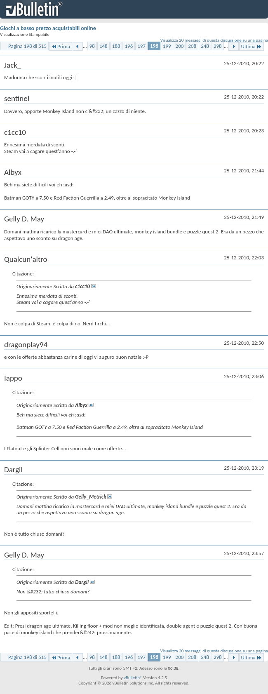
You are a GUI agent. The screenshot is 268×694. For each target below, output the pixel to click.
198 (154, 46)
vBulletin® (133, 677)
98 (92, 46)
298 (218, 46)
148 (103, 46)
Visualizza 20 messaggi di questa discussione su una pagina (214, 40)
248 (205, 46)
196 (129, 46)
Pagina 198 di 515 (27, 46)
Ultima (251, 46)
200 (180, 46)
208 (192, 46)
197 (141, 46)
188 (116, 46)
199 (167, 46)
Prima (60, 46)
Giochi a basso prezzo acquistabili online (48, 28)
